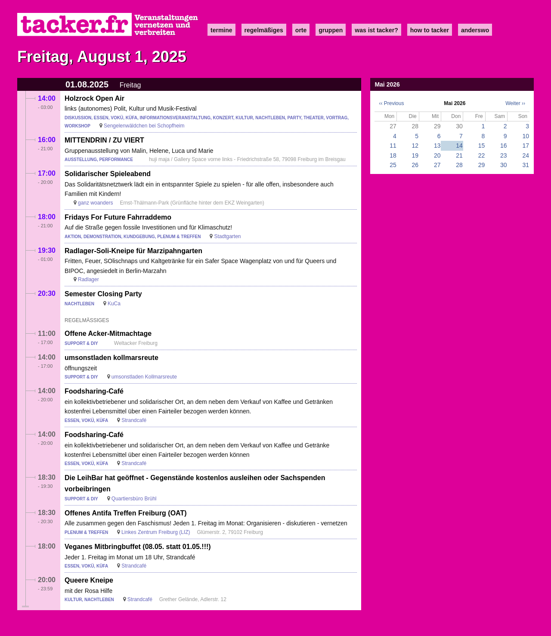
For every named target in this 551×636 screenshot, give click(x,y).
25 (393, 164)
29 (481, 164)
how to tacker (429, 30)
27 (437, 164)
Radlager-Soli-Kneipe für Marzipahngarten (133, 250)
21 (459, 155)
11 (393, 145)
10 (525, 136)
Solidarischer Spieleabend (108, 173)
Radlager (88, 279)
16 (503, 145)
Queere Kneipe (89, 580)
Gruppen (331, 30)
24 (525, 155)
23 (503, 155)
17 (525, 145)
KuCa (114, 304)
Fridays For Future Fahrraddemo (118, 217)
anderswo (475, 30)
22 (481, 155)
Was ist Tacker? (376, 30)
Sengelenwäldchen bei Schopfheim (144, 126)
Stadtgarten (227, 236)
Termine (221, 30)
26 (415, 164)
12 (415, 145)
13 (437, 145)
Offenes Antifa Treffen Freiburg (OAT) (126, 513)
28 (459, 164)
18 (393, 155)
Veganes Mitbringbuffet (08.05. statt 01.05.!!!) (138, 546)
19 (415, 155)
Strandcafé (133, 420)
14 (459, 145)
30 (503, 164)
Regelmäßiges (264, 30)
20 (437, 155)
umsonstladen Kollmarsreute (144, 377)
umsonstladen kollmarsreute (111, 357)
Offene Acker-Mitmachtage (108, 333)
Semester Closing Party (103, 294)
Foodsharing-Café (94, 391)
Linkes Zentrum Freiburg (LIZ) (155, 532)
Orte (300, 30)
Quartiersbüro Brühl (134, 499)
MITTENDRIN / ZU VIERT (104, 140)
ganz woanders (95, 203)
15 (481, 145)
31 (525, 164)
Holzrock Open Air (94, 98)
